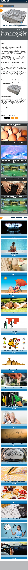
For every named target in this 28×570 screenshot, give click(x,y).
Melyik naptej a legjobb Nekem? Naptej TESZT (14, 294)
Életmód (16, 118)
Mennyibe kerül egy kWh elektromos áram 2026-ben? (14, 462)
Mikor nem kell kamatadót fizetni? (14, 518)
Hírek (5, 6)
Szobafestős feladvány (14, 331)
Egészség (11, 6)
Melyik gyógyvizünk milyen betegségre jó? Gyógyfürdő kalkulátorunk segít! (14, 161)
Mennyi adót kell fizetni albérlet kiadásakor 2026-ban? (14, 387)
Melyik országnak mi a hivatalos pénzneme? (14, 537)
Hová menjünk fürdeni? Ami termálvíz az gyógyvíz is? (14, 196)
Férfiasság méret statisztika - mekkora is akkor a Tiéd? (14, 178)
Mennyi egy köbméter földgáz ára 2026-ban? (14, 234)
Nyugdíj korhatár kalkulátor (14, 425)
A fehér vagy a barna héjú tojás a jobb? (14, 124)
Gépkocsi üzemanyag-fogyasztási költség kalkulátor (14, 406)
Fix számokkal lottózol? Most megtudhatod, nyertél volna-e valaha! (14, 481)
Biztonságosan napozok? (14, 253)
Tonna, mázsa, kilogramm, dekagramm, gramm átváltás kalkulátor (14, 369)
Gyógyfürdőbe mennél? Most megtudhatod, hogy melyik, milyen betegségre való (14, 142)
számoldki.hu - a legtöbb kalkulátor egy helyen (4, 1)
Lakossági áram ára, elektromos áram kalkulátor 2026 (14, 443)
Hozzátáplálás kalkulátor (14, 500)
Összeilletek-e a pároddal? (14, 312)
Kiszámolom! (14, 237)
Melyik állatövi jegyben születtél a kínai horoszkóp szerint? (14, 350)
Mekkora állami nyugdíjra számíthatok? (14, 272)
